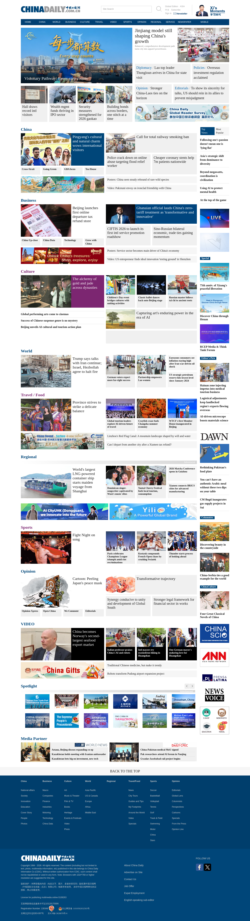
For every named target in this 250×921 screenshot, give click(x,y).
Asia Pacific (90, 790)
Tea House (90, 169)
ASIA (182, 6)
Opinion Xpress (30, 611)
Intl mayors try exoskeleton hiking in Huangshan (149, 653)
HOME (28, 22)
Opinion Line (178, 829)
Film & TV (68, 801)
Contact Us (130, 879)
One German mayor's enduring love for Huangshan (180, 653)
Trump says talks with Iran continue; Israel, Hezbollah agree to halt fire (87, 365)
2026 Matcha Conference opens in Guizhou (182, 470)
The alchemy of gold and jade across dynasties (85, 283)
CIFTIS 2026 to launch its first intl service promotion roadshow (125, 233)
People (24, 818)
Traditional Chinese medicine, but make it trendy (134, 665)
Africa (87, 807)
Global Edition (171, 6)
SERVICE (170, 22)
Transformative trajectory (156, 578)
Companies (48, 796)
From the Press (179, 824)
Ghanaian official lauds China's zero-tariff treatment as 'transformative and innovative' (165, 212)
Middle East (90, 812)
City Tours (133, 796)
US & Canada (91, 796)
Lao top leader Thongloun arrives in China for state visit (161, 72)
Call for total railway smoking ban (162, 137)
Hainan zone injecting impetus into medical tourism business (213, 388)
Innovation (25, 801)
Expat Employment (134, 893)
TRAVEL (99, 22)
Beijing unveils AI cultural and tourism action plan (51, 326)
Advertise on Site (133, 872)
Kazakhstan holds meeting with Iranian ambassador (79, 754)
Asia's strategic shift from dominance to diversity (212, 160)
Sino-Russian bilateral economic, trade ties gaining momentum (173, 233)
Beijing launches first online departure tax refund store (85, 214)
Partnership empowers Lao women (150, 379)
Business (28, 200)
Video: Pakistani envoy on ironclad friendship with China (139, 188)
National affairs (28, 790)
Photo (67, 829)
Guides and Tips (136, 801)
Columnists (207, 517)
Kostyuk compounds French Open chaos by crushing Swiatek (149, 556)
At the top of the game (213, 200)
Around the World (136, 812)
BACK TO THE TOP (125, 771)
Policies (199, 68)
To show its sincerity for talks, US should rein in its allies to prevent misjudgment (200, 93)
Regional (29, 457)
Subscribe (175, 10)
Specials (132, 824)
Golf (152, 812)
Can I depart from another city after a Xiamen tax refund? (139, 444)
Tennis (153, 807)
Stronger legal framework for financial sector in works (174, 601)
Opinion (142, 88)
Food (40, 395)
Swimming (155, 824)
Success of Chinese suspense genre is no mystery (49, 320)
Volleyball (154, 801)
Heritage (68, 812)
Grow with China (91, 242)
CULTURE (85, 22)
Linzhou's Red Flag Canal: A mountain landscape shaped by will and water (149, 436)
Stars (152, 840)
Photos (24, 824)
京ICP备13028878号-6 (57, 913)
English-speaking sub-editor (139, 900)
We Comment (71, 611)
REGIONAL (156, 22)
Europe (88, 801)
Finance (46, 801)
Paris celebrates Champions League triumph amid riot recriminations (117, 558)
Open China (49, 611)
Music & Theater (71, 796)
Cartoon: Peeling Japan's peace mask (87, 580)
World (26, 351)
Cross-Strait (28, 169)
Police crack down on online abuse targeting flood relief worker (127, 162)
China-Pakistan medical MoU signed (159, 749)
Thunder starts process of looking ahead (181, 555)
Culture (28, 271)
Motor (153, 829)
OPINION (142, 22)
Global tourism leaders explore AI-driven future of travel (120, 424)
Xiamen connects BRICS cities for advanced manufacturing (182, 488)
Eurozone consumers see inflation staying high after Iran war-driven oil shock (182, 362)
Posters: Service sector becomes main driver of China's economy (143, 250)
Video (66, 824)
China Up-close (30, 240)
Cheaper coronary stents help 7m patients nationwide (174, 160)
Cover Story (26, 812)
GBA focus (69, 169)
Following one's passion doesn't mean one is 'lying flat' (214, 143)
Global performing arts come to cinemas (45, 314)
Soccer (153, 790)
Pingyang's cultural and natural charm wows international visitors (87, 143)
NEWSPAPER (184, 22)
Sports (26, 527)
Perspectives (178, 807)
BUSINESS (70, 22)
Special (205, 258)
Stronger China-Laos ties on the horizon (152, 93)
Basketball (155, 796)
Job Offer (129, 886)
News (131, 790)
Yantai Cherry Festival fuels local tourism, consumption (150, 491)
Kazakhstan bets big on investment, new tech (75, 758)
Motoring (47, 812)
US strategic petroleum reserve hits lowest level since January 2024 (181, 378)
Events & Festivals (72, 818)
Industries (47, 807)
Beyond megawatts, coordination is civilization (211, 175)
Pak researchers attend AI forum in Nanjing (163, 754)
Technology (70, 240)
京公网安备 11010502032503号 (74, 908)
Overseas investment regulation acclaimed (209, 72)
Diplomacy (144, 68)
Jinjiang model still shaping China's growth (153, 36)
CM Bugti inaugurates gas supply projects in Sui (213, 503)
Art (65, 790)
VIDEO (113, 22)
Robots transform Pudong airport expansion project (135, 673)
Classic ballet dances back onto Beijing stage (150, 299)
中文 (167, 10)
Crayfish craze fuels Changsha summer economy (148, 424)
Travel (26, 395)
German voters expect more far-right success (118, 379)
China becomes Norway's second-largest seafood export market (86, 638)
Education (25, 807)
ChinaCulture (208, 586)
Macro (45, 790)
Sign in (168, 13)
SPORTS (127, 22)
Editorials (181, 88)
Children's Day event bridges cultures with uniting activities (118, 300)
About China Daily (134, 865)
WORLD (56, 22)
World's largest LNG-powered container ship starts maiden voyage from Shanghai (84, 480)
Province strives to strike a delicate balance (87, 406)
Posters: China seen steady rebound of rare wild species (138, 179)
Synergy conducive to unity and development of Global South (126, 603)
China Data (49, 240)
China (26, 129)
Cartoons (176, 812)
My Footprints (134, 807)
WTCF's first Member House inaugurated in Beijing (180, 424)
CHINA (42, 22)
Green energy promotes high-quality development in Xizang (74, 78)
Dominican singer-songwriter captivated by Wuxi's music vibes (120, 491)
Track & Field (156, 818)
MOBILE (204, 22)
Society (24, 796)
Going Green (49, 169)
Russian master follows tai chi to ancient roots (181, 299)
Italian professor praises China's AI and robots (119, 651)
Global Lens (177, 796)
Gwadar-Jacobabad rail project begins (160, 758)
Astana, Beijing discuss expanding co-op (72, 749)
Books (67, 807)
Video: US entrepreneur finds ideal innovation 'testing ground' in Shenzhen (149, 259)
